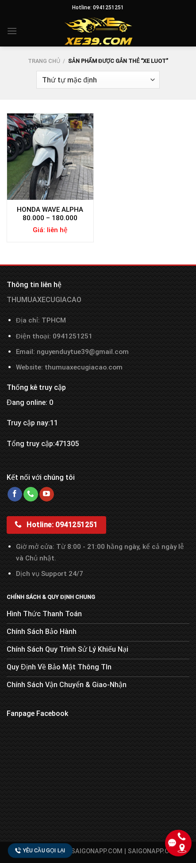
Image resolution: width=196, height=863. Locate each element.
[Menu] (12, 31)
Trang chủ (44, 61)
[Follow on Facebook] (15, 494)
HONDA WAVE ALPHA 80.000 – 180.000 (50, 214)
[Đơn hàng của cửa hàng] (97, 80)
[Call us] (30, 494)
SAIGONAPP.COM (153, 851)
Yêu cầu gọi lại (40, 850)
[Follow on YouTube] (46, 494)
